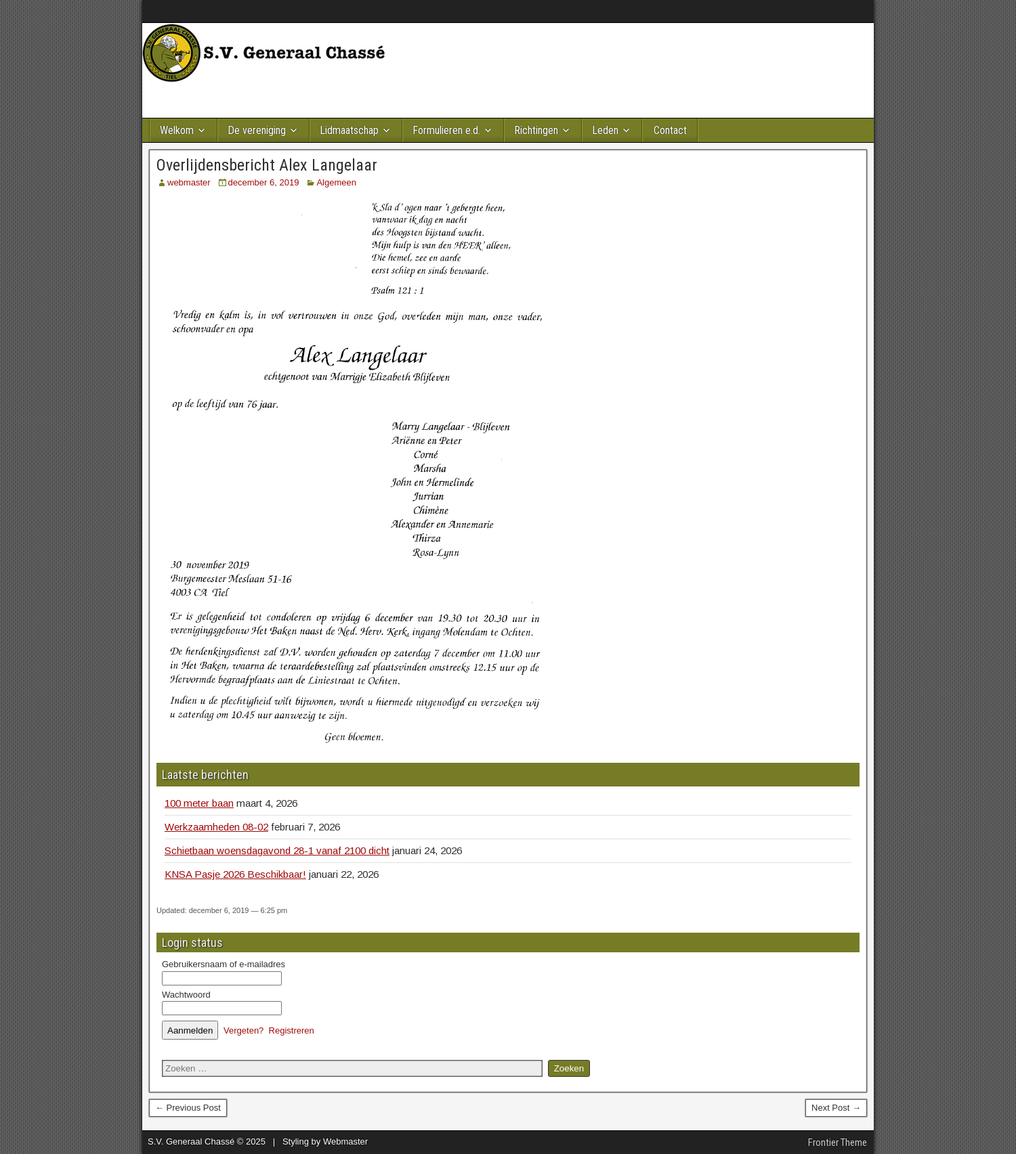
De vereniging (257, 130)
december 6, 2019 (263, 182)
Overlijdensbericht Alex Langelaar (266, 165)
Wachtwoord (186, 995)
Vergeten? (243, 1030)
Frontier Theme (837, 1142)
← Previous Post (188, 1108)
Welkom (177, 130)
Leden (605, 130)
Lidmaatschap (349, 130)
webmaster (189, 182)
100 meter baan (199, 803)
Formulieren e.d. (446, 130)
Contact (670, 130)
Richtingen (536, 130)
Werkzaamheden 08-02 (216, 827)
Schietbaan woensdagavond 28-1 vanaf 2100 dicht (277, 850)
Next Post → (836, 1108)
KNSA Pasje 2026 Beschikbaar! (235, 874)
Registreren (291, 1030)
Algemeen (336, 182)
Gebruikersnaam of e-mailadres (223, 964)
